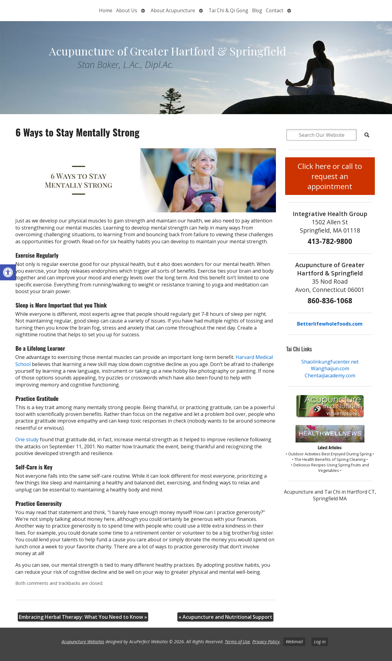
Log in (320, 641)
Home (105, 10)
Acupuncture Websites (83, 641)
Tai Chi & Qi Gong (228, 10)
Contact (274, 10)
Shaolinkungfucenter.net (330, 361)
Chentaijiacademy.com (330, 375)
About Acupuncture (173, 10)
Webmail (294, 641)
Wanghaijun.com (330, 368)
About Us (126, 10)
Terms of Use (237, 641)
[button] (8, 272)
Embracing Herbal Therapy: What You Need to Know (83, 617)
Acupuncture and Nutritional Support (225, 617)
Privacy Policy (266, 641)
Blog (257, 10)
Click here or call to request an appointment (330, 176)
